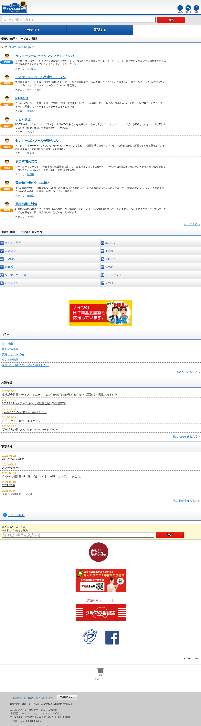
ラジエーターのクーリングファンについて (45, 56)
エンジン (32, 68)
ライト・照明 (34, 89)
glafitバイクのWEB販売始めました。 (24, 412)
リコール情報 (16, 515)
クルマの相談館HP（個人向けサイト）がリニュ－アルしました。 (42, 476)
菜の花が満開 (10, 359)
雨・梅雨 (7, 343)
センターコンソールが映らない (37, 140)
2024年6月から (11, 467)
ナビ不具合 (23, 119)
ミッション (9, 283)
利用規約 (29, 698)
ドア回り (8, 259)
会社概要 (17, 698)
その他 (30, 132)
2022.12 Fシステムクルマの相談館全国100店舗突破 (34, 403)
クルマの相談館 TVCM (17, 493)
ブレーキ (108, 259)
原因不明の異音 (26, 161)
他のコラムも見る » (188, 372)
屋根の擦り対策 (26, 204)
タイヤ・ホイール (13, 275)
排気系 (106, 267)
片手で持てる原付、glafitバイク (21, 420)
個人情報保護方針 (45, 698)
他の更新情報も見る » (186, 500)
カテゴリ (33, 30)
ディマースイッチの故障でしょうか (40, 77)
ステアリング (111, 275)
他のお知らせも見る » (186, 436)
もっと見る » (192, 224)
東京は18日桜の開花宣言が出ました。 (25, 365)
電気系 (30, 111)
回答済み (22, 47)
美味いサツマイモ (13, 354)
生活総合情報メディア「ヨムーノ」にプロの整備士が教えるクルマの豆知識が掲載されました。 (61, 394)
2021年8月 (8, 485)
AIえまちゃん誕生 (13, 459)
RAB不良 (21, 98)
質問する (100, 30)
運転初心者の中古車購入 (32, 183)
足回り (30, 174)
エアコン (8, 251)
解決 (31, 47)
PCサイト (100, 679)
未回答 (12, 47)
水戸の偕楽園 (10, 348)
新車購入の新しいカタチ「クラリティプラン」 (31, 429)
